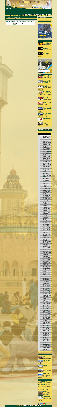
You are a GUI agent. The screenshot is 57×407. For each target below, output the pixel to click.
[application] (44, 134)
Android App (39, 405)
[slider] (46, 134)
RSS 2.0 (33, 405)
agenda (36, 405)
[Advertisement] (29, 11)
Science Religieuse (40, 15)
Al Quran (33, 15)
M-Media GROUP (42, 38)
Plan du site (25, 405)
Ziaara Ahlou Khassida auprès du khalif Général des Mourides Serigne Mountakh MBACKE (20, 21)
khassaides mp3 (28, 15)
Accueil (10, 15)
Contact (14, 15)
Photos (18, 15)
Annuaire (31, 405)
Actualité (22, 15)
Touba (46, 15)
